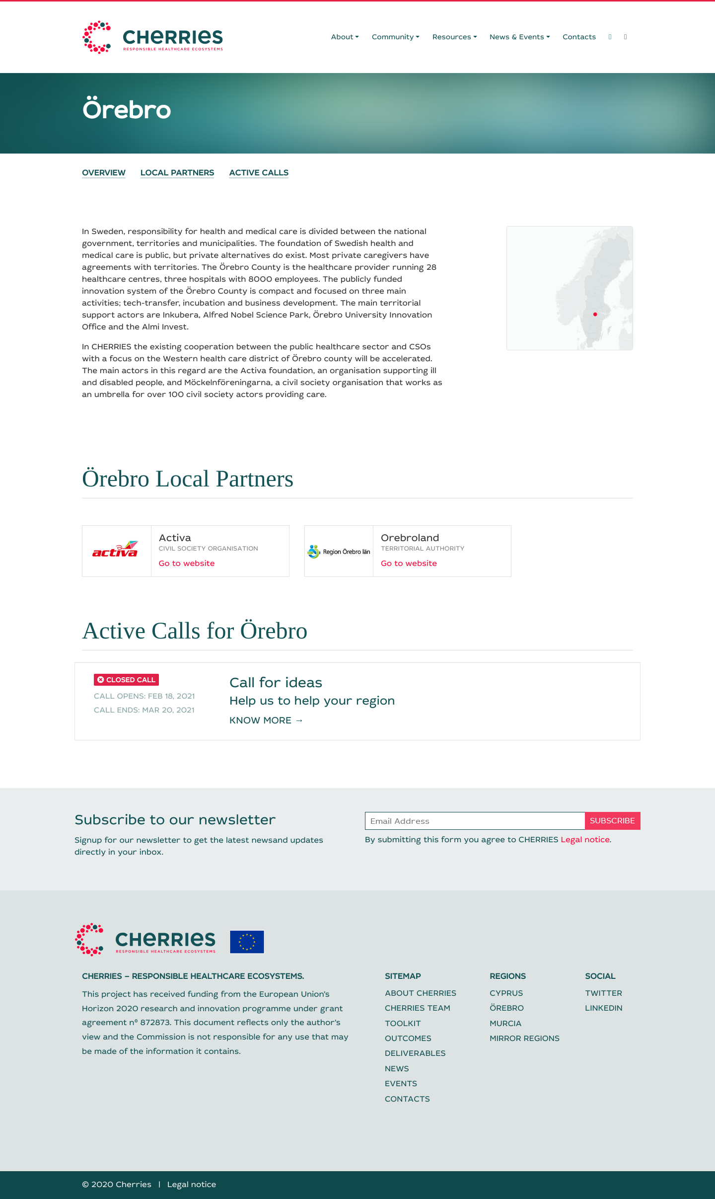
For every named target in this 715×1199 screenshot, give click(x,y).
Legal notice (585, 840)
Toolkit (403, 1024)
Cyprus (506, 993)
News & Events (517, 37)
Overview (104, 173)
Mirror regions (525, 1039)
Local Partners (177, 173)
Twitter (603, 993)
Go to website (187, 564)
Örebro (507, 1008)
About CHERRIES (420, 993)
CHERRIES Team (417, 1008)
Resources (451, 37)
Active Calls (258, 173)
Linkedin (604, 1008)
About (342, 37)
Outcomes (408, 1039)
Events (401, 1084)
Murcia (505, 1024)
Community (393, 37)
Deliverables (415, 1053)
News (397, 1069)
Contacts (579, 37)
